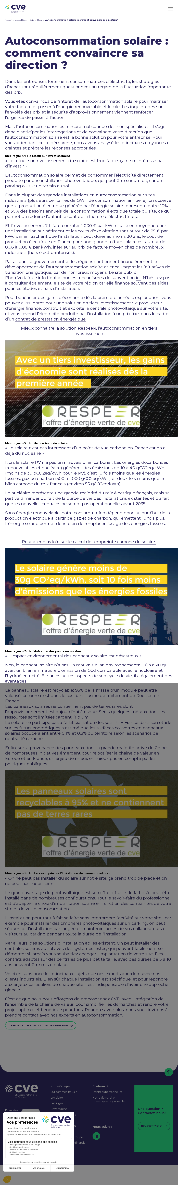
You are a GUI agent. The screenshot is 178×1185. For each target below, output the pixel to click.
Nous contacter (151, 1126)
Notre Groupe (60, 1086)
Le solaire (56, 1097)
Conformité (100, 1086)
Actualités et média (24, 20)
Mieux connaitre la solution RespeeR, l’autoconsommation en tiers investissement (89, 331)
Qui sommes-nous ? (63, 1092)
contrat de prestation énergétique (50, 319)
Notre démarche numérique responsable (109, 1099)
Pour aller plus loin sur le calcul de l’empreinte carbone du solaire (89, 541)
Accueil (8, 20)
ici (138, 277)
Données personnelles (107, 1092)
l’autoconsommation (26, 137)
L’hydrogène (58, 1109)
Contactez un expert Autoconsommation (38, 1025)
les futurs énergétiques (36, 727)
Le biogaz (56, 1103)
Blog (39, 20)
